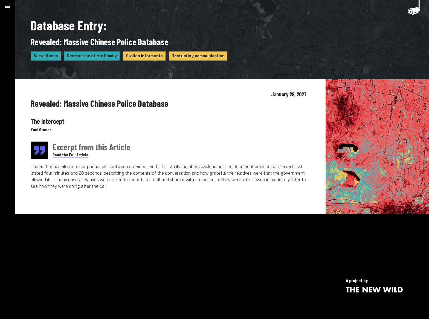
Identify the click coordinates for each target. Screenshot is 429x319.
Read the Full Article (70, 154)
